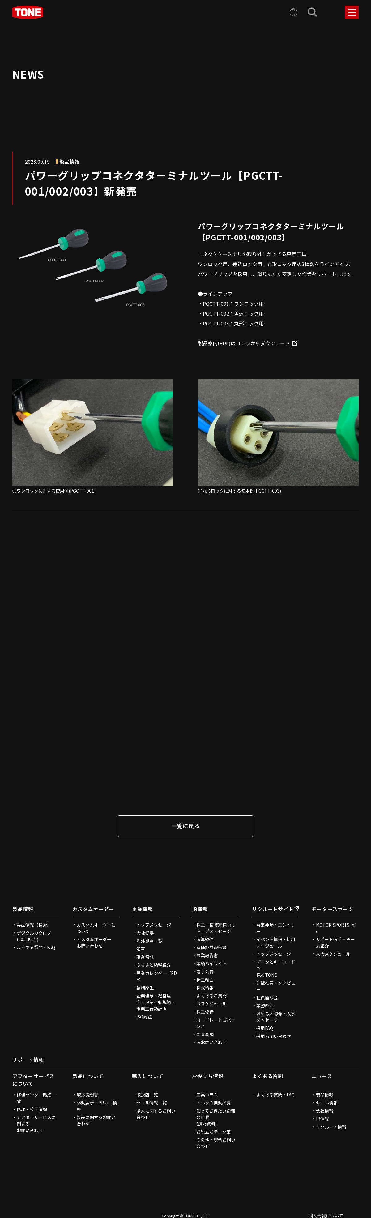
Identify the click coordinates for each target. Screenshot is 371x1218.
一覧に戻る (185, 826)
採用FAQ (264, 1028)
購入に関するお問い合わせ (155, 1114)
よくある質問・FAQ (36, 947)
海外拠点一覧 (149, 941)
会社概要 (145, 933)
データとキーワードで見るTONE (275, 968)
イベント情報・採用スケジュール (275, 942)
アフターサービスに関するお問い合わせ (36, 1123)
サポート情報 (28, 1059)
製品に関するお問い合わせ (96, 1120)
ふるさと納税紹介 (153, 965)
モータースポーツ (332, 909)
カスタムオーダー (93, 909)
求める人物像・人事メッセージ (275, 1016)
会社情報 (324, 1111)
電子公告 (205, 971)
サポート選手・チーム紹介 (335, 942)
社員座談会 (267, 997)
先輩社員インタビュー (275, 986)
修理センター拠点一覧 (36, 1097)
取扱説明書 (87, 1094)
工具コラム (207, 1094)
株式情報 (205, 987)
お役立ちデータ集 (213, 1132)
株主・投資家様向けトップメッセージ (215, 928)
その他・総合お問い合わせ (215, 1143)
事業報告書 (207, 955)
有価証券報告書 (211, 947)
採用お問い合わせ (273, 1036)
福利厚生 (145, 987)
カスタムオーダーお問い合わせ (94, 942)
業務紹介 (265, 1005)
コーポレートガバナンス (215, 1023)
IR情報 (200, 909)
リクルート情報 (331, 1127)
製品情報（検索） (34, 925)
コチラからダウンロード (263, 343)
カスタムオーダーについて (96, 928)
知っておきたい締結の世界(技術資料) (215, 1117)
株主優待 (205, 1012)
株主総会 (205, 979)
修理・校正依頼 (32, 1109)
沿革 (140, 949)
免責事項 (205, 1034)
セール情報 (327, 1103)
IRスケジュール (211, 1004)
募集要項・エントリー (275, 928)
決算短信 (205, 939)
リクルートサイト (275, 909)
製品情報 (22, 909)
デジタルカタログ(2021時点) (34, 936)
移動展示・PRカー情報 (97, 1106)
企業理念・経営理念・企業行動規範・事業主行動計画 (155, 1002)
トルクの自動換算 (213, 1103)
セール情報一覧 (151, 1103)
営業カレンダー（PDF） (156, 976)
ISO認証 (144, 1017)
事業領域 (145, 957)
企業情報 (142, 909)
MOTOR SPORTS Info (336, 928)
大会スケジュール (333, 954)
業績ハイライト (211, 963)
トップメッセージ (153, 925)
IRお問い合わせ (211, 1042)
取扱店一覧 (147, 1094)
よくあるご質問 (211, 995)
